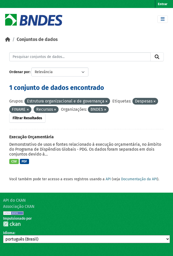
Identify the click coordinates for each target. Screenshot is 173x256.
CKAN (12, 224)
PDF (24, 161)
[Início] (7, 39)
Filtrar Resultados (27, 118)
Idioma (8, 233)
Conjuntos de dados (37, 39)
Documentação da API (139, 179)
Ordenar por (19, 72)
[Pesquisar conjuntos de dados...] (80, 57)
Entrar (162, 4)
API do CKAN (14, 200)
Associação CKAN (18, 206)
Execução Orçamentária (31, 136)
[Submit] (157, 57)
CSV (14, 161)
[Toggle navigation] (162, 19)
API (108, 179)
